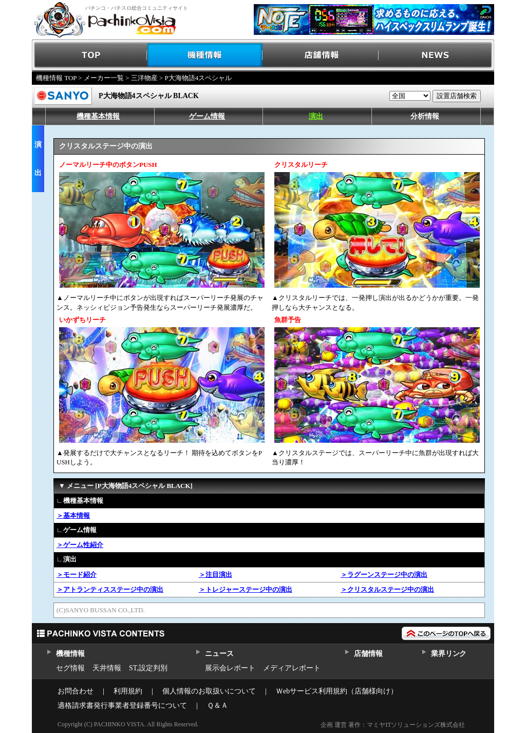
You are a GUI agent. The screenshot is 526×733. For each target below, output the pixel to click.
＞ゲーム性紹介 (80, 545)
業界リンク (448, 653)
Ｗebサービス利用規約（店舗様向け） (337, 691)
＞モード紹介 (77, 574)
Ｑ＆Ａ (217, 705)
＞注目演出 (215, 574)
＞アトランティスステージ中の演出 (110, 589)
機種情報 (205, 55)
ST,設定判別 (148, 668)
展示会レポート (230, 668)
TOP (89, 55)
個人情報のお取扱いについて (209, 691)
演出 (316, 116)
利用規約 (128, 691)
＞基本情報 (73, 515)
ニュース (219, 653)
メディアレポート (292, 668)
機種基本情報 (98, 116)
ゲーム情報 (207, 116)
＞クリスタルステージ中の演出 (387, 589)
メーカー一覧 (104, 78)
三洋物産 (144, 78)
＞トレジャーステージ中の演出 (245, 589)
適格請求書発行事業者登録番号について (122, 705)
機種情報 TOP (56, 78)
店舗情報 (321, 55)
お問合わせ (75, 691)
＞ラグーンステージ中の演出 (384, 574)
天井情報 (106, 668)
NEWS (436, 55)
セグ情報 (70, 668)
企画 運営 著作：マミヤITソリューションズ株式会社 (393, 724)
